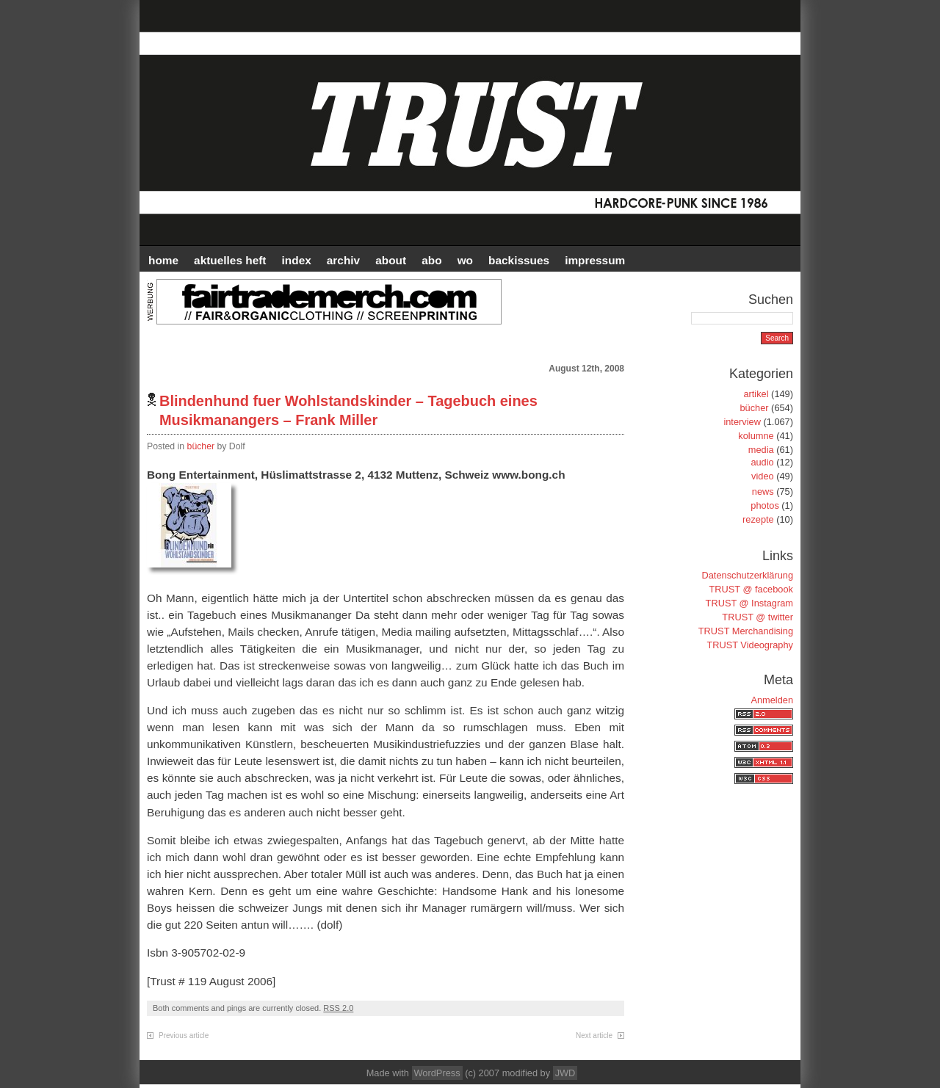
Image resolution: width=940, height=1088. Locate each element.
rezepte (758, 519)
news (763, 491)
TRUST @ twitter (757, 617)
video (762, 476)
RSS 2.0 (338, 1008)
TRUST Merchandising (745, 631)
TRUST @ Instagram (749, 603)
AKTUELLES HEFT (230, 260)
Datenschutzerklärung (747, 575)
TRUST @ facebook (751, 589)
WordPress (437, 1072)
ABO (431, 260)
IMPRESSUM (595, 260)
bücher (201, 446)
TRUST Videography (749, 644)
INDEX (296, 260)
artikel (755, 393)
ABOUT (390, 260)
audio (762, 462)
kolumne (755, 435)
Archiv (343, 260)
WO (465, 260)
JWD (565, 1072)
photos (764, 505)
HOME (163, 260)
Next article (594, 1035)
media (761, 449)
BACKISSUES (518, 260)
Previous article (184, 1035)
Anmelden (772, 700)
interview (742, 421)
